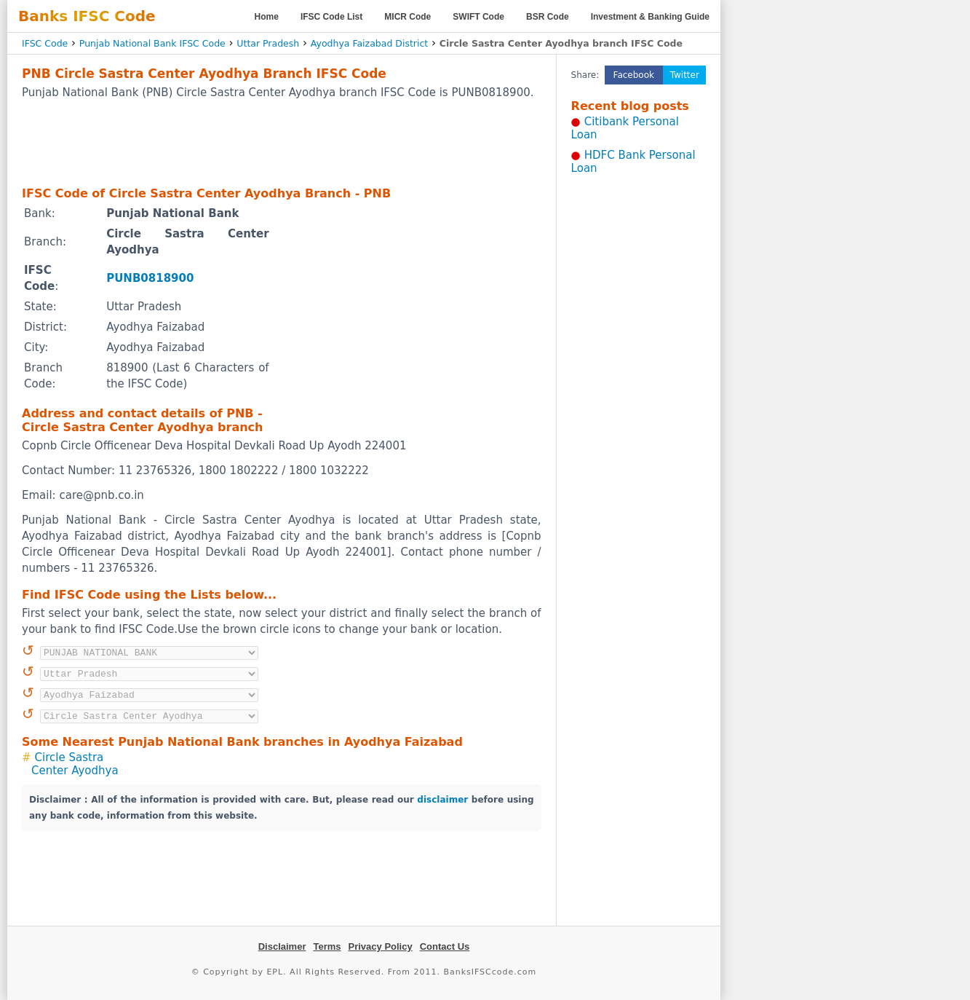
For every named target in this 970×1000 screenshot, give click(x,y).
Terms (327, 946)
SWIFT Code (478, 17)
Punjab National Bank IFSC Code (152, 43)
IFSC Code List (331, 17)
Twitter (684, 75)
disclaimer (442, 800)
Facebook (633, 75)
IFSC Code (45, 43)
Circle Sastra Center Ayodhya (75, 764)
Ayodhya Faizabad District (369, 43)
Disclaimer (282, 946)
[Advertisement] (281, 142)
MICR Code (407, 17)
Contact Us (445, 946)
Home (267, 17)
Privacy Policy (381, 946)
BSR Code (547, 17)
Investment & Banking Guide (650, 17)
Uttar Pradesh (267, 43)
